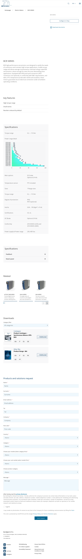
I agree (6, 507)
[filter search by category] (25, 325)
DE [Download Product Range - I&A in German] (15, 359)
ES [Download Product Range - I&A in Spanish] (23, 355)
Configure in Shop (64, 21)
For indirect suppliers (24, 546)
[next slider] (47, 303)
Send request (41, 518)
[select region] (74, 3)
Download (42, 337)
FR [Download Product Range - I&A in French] (28, 355)
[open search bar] (68, 3)
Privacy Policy (37, 514)
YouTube (7, 551)
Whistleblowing (23, 544)
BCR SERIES (31, 10)
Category (6, 443)
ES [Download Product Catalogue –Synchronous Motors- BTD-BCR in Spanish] (23, 341)
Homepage (8, 10)
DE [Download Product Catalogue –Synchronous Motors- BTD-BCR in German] (28, 341)
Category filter (7, 322)
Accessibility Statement (25, 549)
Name (5, 382)
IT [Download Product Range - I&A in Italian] (19, 355)
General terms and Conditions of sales (39, 550)
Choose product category (10, 469)
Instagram (7, 554)
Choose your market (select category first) (15, 451)
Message (6, 477)
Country (6, 434)
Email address (8, 400)
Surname (6, 391)
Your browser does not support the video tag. (25, 33)
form (73, 510)
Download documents (57, 27)
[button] (26, 254)
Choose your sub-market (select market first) (16, 460)
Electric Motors (19, 10)
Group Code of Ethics (40, 544)
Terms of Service (48, 514)
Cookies (37, 546)
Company (6, 417)
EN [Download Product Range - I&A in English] (15, 355)
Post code (6, 425)
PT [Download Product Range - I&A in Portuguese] (20, 359)
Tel (4, 408)
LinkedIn (7, 544)
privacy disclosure (21, 494)
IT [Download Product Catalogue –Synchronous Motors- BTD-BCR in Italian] (19, 341)
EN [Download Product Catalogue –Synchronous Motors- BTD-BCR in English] (15, 341)
